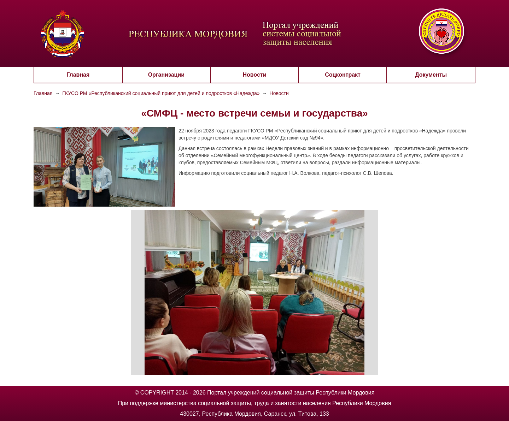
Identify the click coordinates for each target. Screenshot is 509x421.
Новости (254, 75)
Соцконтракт (343, 75)
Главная (77, 75)
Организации (166, 75)
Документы (431, 75)
